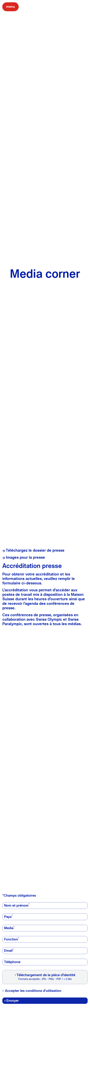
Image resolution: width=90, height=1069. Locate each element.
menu (10, 6)
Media (9, 928)
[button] (45, 977)
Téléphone (12, 962)
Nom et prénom (17, 905)
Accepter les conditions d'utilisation (33, 991)
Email (9, 950)
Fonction (11, 939)
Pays (8, 917)
